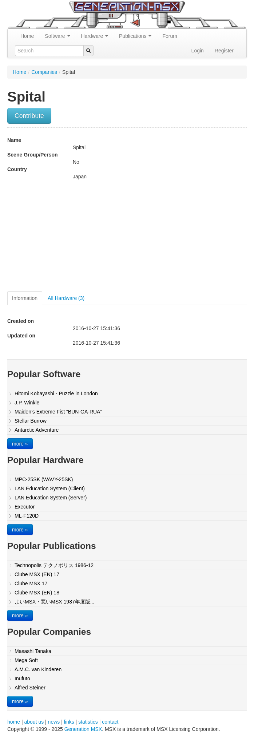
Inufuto (22, 678)
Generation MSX (83, 729)
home (13, 722)
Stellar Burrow (31, 421)
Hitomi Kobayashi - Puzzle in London (56, 393)
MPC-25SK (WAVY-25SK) (44, 479)
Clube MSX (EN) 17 (37, 574)
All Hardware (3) (66, 298)
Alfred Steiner (30, 687)
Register (224, 51)
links (69, 722)
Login (197, 51)
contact (110, 722)
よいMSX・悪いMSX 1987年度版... (54, 602)
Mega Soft (26, 660)
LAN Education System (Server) (51, 497)
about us (34, 722)
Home (27, 36)
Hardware (94, 36)
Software (57, 36)
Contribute (29, 115)
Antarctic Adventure (37, 430)
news (54, 722)
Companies (44, 72)
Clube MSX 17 (31, 583)
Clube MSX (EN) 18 (37, 592)
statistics (88, 722)
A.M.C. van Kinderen (38, 669)
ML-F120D (27, 516)
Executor (25, 507)
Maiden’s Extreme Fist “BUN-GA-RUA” (58, 412)
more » (20, 444)
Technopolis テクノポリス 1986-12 (54, 565)
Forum (169, 36)
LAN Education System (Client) (50, 488)
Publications (135, 36)
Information (24, 298)
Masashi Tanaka (33, 651)
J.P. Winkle (27, 402)
